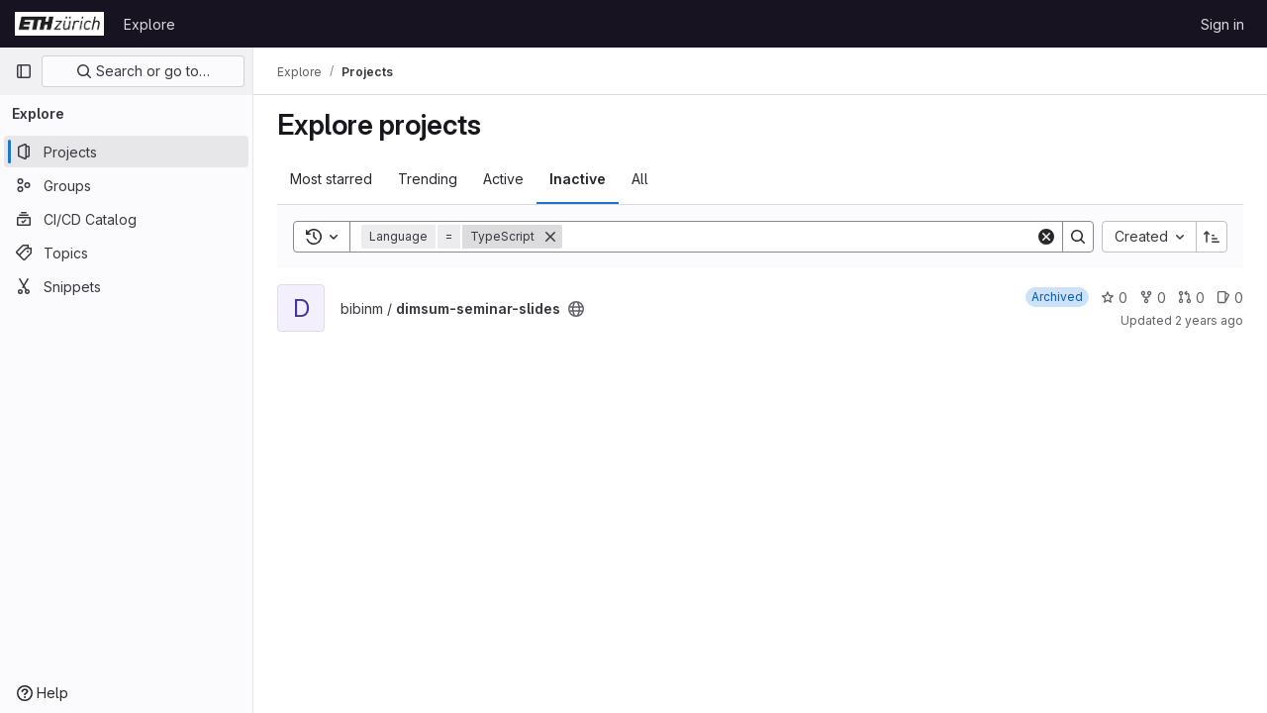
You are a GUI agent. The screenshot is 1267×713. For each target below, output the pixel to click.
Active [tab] (503, 178)
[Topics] (126, 252)
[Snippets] (126, 286)
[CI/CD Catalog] (126, 219)
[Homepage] (59, 24)
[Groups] (126, 185)
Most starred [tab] (331, 178)
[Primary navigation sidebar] (24, 71)
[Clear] (1046, 237)
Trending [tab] (427, 178)
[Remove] (550, 237)
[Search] (798, 237)
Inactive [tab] (577, 178)
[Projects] (126, 151)
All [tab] (640, 178)
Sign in (1222, 24)
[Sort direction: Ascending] (1211, 237)
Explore (149, 24)
